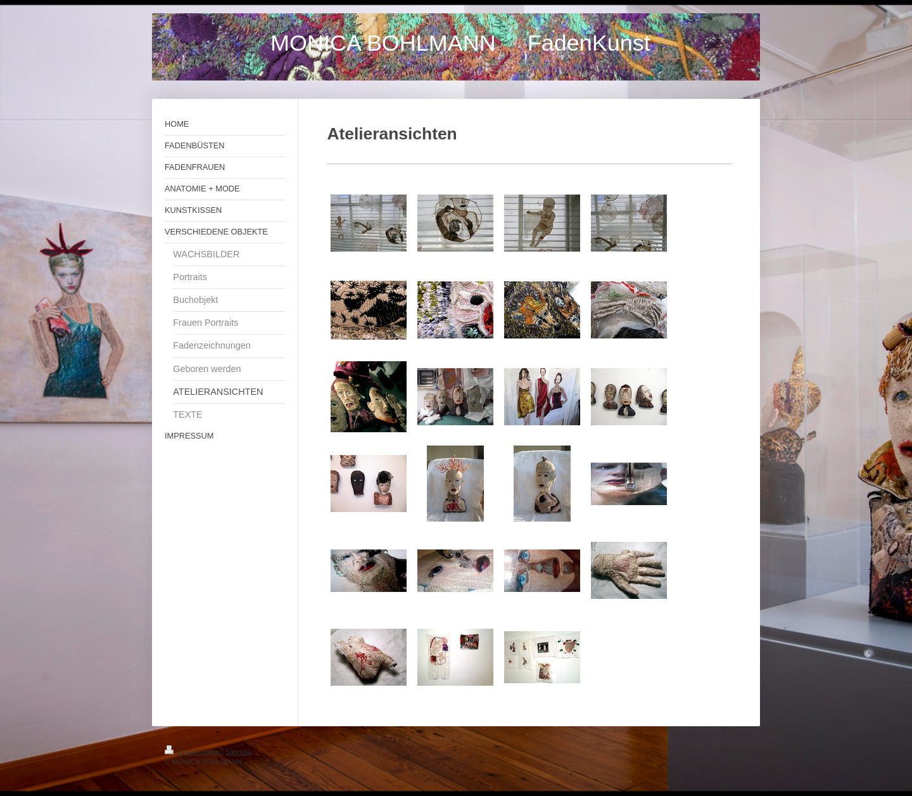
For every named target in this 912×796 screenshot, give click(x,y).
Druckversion (193, 751)
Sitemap (238, 751)
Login (738, 750)
